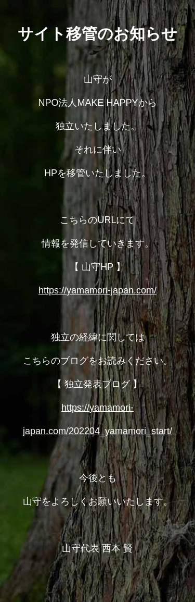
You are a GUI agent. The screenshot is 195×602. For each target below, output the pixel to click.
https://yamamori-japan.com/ (97, 290)
